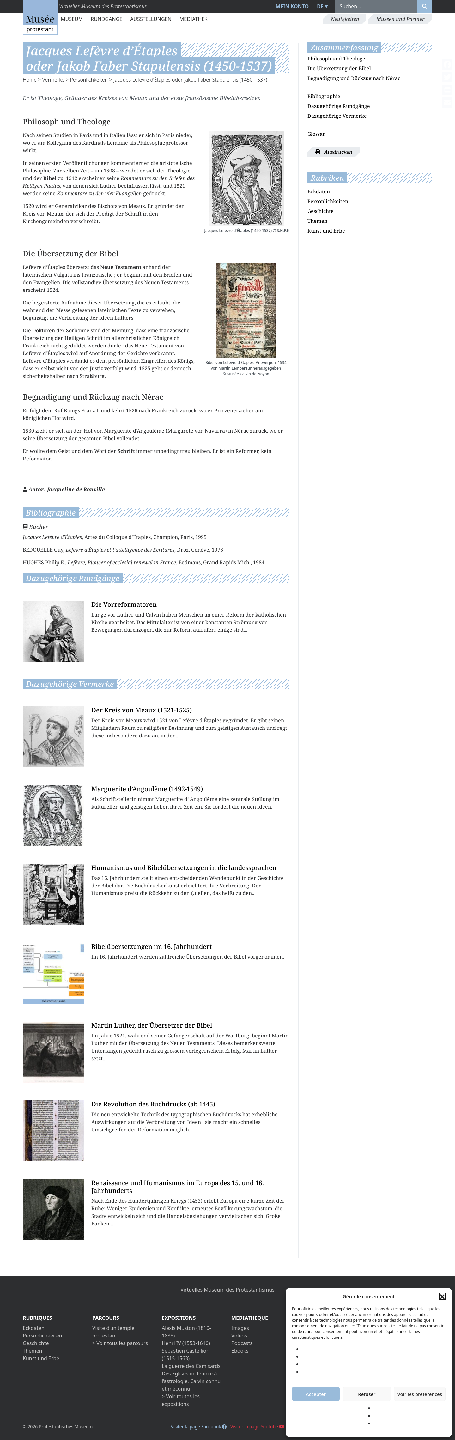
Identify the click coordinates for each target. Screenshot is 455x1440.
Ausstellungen (150, 19)
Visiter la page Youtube (257, 1427)
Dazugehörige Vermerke (337, 115)
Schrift (133, 213)
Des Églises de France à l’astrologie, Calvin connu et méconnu (191, 1381)
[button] (442, 1296)
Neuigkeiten (345, 19)
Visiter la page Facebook (199, 1427)
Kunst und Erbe (326, 230)
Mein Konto (292, 6)
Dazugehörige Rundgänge (338, 106)
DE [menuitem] (320, 6)
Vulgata (62, 274)
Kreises (107, 98)
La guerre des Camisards (191, 1365)
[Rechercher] (424, 6)
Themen (317, 220)
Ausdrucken (333, 151)
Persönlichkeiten (89, 79)
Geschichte (320, 211)
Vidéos (239, 1335)
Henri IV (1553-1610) (186, 1343)
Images (240, 1327)
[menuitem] (322, 6)
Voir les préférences (419, 1394)
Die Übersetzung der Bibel (339, 68)
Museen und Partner (400, 19)
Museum (72, 19)
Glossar (316, 133)
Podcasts (241, 1343)
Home (30, 79)
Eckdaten (318, 191)
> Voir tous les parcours (120, 1343)
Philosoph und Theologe (336, 58)
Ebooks (239, 1350)
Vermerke (53, 79)
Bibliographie (323, 96)
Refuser (366, 1394)
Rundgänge (106, 19)
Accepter (316, 1394)
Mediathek (193, 19)
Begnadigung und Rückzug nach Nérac (353, 78)
